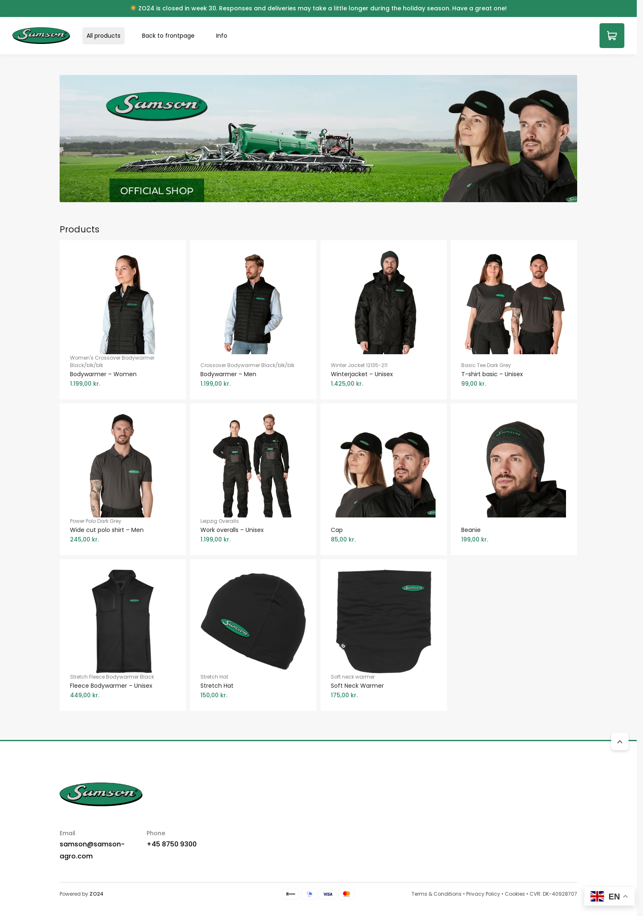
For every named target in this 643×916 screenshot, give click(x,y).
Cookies (515, 893)
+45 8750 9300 (172, 844)
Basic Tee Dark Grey (514, 375)
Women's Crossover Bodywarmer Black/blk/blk (123, 371)
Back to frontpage (168, 35)
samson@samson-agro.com (92, 850)
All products (103, 35)
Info (221, 35)
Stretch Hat (253, 686)
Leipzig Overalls (253, 530)
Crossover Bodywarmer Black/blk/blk (253, 375)
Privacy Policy (483, 893)
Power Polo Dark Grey (123, 530)
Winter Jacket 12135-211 (383, 375)
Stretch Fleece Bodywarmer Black (123, 686)
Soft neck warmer (383, 686)
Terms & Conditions (437, 893)
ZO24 (96, 893)
